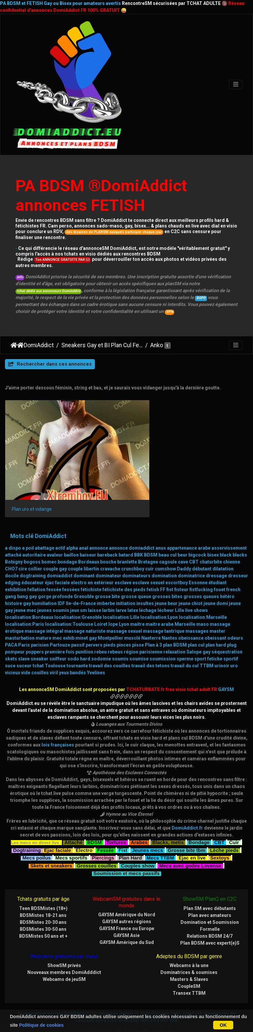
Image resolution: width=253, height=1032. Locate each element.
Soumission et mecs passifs (127, 853)
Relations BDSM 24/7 (210, 916)
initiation (125, 584)
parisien (40, 625)
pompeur (15, 632)
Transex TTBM (189, 973)
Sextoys (219, 838)
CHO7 (11, 549)
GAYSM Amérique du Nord (126, 895)
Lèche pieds (224, 830)
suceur (24, 646)
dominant (84, 556)
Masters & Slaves (189, 959)
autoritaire (34, 535)
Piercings (103, 838)
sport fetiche (208, 639)
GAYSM (226, 670)
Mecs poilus (36, 838)
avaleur (55, 535)
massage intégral (44, 612)
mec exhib (63, 619)
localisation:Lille (121, 598)
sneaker (39, 639)
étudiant (218, 563)
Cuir (234, 822)
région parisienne (143, 632)
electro (79, 563)
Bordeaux (88, 542)
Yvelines (96, 653)
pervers (94, 625)
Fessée (105, 830)
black (226, 535)
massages (197, 612)
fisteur (181, 570)
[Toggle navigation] (235, 84)
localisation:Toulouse (69, 605)
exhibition (15, 570)
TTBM (206, 646)
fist (169, 570)
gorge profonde (55, 577)
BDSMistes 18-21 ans (43, 895)
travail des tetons (150, 646)
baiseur (88, 535)
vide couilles (35, 653)
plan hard (216, 625)
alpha (72, 528)
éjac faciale (57, 563)
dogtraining (33, 556)
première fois (59, 632)
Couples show (138, 845)
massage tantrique (163, 612)
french (233, 570)
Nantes (169, 619)
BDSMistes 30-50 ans (43, 909)
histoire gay (18, 584)
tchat (38, 646)
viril (54, 653)
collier (35, 549)
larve (121, 591)
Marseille (185, 605)
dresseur (238, 556)
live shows (196, 591)
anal (83, 528)
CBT (194, 542)
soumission (163, 639)
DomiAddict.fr (187, 808)
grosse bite (107, 577)
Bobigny (14, 542)
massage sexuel (124, 612)
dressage (216, 556)
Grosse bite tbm (186, 830)
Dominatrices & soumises (188, 953)
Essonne (198, 563)
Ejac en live (192, 838)
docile (12, 556)
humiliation (44, 584)
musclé (132, 619)
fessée (53, 570)
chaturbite (211, 542)
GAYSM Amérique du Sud (126, 923)
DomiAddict (39, 345)
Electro (84, 830)
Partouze (60, 625)
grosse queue (136, 577)
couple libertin (83, 549)
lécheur (165, 591)
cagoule (168, 542)
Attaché (74, 822)
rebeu (100, 632)
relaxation (174, 632)
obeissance (191, 619)
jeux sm (78, 591)
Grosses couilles (96, 845)
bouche (108, 542)
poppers (35, 632)
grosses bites (167, 577)
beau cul (167, 535)
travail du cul (185, 646)
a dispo (13, 528)
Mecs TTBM (160, 838)
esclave (123, 563)
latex (132, 591)
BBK (138, 535)
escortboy (176, 563)
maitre (137, 605)
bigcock (197, 535)
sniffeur (58, 639)
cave (183, 542)
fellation (36, 570)
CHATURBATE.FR (158, 1013)
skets (11, 639)
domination (164, 556)
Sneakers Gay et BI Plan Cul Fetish (102, 345)
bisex (213, 535)
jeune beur (166, 584)
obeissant (215, 619)
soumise (139, 639)
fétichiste (91, 570)
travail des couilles (109, 646)
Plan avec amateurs (209, 895)
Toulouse (55, 646)
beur (182, 535)
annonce (98, 528)
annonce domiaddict (132, 528)
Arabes (139, 822)
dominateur (108, 556)
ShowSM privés (64, 946)
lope (113, 605)
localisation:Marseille (203, 598)
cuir (149, 549)
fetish (153, 570)
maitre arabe (160, 605)
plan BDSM (175, 625)
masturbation (20, 619)
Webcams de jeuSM (64, 959)
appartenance (182, 528)
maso (202, 605)
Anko (156, 345)
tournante (77, 646)
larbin (108, 591)
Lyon (124, 605)
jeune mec (25, 591)
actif (60, 528)
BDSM (150, 535)
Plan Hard (130, 838)
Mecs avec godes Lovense (190, 845)
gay (33, 577)
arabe (204, 528)
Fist (123, 830)
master (217, 612)
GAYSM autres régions (126, 902)
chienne (231, 542)
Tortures (116, 822)
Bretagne (148, 542)
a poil (28, 528)
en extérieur (101, 563)
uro (234, 646)
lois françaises (58, 725)
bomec (49, 542)
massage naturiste (84, 612)
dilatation (223, 549)
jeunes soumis (53, 591)
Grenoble (84, 577)
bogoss (32, 542)
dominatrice (191, 556)
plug (232, 625)
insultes (145, 584)
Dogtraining (27, 830)
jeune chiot (191, 584)
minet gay (86, 619)
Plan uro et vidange (32, 489)
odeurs (235, 619)
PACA (11, 625)
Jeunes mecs (147, 830)
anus (160, 528)
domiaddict (59, 556)
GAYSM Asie (126, 916)
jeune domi (216, 584)
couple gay (55, 549)
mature (43, 619)
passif (78, 625)
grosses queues (201, 577)
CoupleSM (189, 966)
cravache (110, 549)
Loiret (100, 605)
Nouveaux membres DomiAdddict (64, 953)
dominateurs (136, 556)
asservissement (229, 528)
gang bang (16, 577)
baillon (71, 535)
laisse (94, 591)
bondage (67, 542)
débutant (201, 549)
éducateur (32, 563)
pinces (124, 625)
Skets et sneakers (51, 845)
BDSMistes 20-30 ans (43, 902)
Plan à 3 (153, 625)
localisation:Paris (24, 605)
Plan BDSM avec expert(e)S (209, 923)
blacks (240, 535)
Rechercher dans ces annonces (50, 364)
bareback (107, 535)
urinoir (221, 646)
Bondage (199, 822)
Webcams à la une (189, 946)
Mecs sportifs (71, 838)
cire (22, 549)
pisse (138, 625)
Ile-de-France (81, 584)
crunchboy (132, 549)
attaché (13, 535)
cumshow (165, 549)
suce (10, 646)
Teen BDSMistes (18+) (43, 889)
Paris (24, 625)
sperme (185, 639)
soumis (120, 639)
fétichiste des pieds (124, 570)
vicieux (12, 653)
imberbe (106, 584)
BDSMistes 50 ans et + (43, 916)
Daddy (184, 549)
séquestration (226, 632)
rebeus (115, 632)
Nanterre (151, 619)
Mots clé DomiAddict (38, 516)
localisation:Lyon (159, 598)
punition (84, 632)
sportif (230, 639)
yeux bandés (72, 653)
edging (12, 563)
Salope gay (198, 632)
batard (126, 535)
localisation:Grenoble (78, 598)
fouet (219, 570)
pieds (109, 625)
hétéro (227, 577)
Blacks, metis (168, 822)
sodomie (101, 639)
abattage (44, 528)
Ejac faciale (57, 830)
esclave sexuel (148, 563)
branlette (127, 542)
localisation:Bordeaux (29, 598)
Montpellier (110, 619)
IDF (61, 584)
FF (162, 570)
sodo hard (79, 639)
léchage (147, 591)
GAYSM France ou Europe (126, 909)
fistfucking (201, 570)
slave (24, 639)
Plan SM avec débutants (209, 889)
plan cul (196, 625)
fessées (71, 570)
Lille (179, 591)
